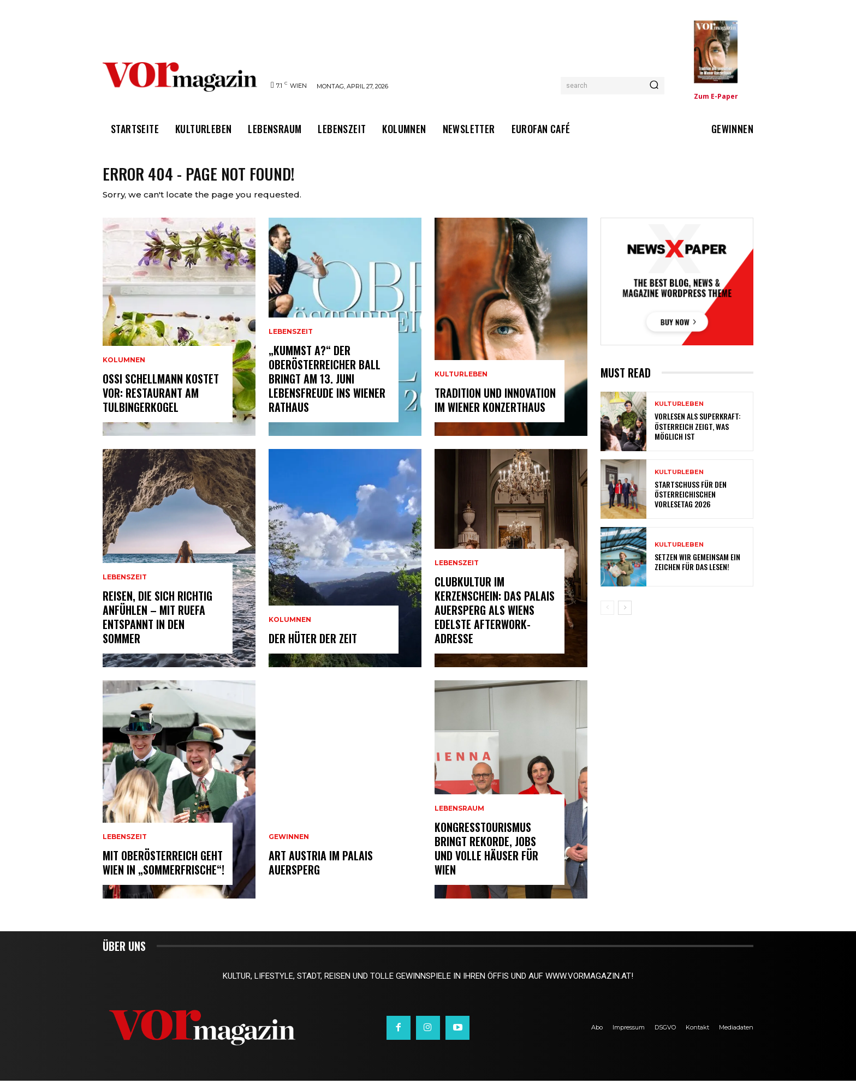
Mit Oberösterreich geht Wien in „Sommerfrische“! (163, 872)
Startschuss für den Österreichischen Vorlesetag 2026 (691, 503)
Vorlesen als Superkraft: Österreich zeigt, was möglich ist (698, 435)
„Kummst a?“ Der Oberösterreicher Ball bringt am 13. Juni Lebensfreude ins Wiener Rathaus (327, 387)
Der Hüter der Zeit (313, 647)
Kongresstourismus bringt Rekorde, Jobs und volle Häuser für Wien (486, 857)
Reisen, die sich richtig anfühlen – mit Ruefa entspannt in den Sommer (157, 626)
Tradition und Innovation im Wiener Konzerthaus (495, 409)
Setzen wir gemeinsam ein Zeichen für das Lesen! (697, 571)
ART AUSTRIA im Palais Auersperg (321, 872)
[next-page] (625, 617)
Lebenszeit (125, 586)
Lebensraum (459, 817)
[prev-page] (607, 617)
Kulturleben (461, 383)
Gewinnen (289, 846)
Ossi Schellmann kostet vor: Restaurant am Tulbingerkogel (161, 402)
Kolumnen (124, 369)
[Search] (654, 85)
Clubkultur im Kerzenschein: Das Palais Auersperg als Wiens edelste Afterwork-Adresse (495, 619)
